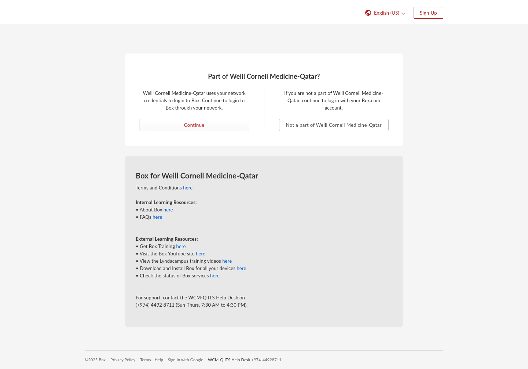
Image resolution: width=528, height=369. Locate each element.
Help (159, 359)
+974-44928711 (266, 359)
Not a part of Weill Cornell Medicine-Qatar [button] (334, 125)
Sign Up (428, 13)
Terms (145, 359)
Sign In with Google (185, 359)
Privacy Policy (122, 359)
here (187, 188)
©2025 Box (95, 359)
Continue (194, 125)
